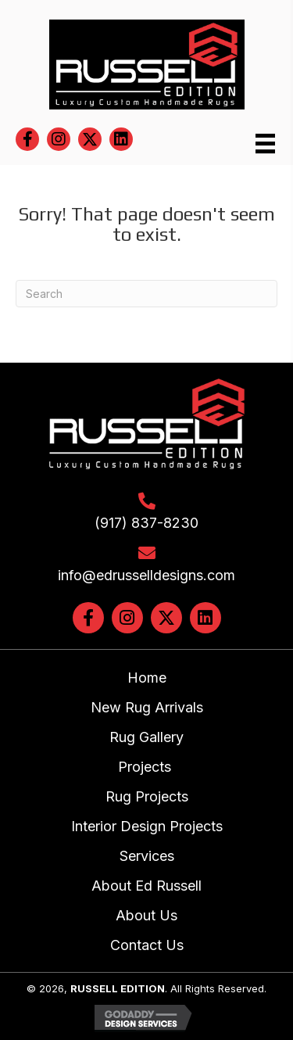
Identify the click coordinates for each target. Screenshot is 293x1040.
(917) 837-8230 (146, 523)
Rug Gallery (146, 737)
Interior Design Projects (147, 826)
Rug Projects (146, 796)
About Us (146, 915)
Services (147, 856)
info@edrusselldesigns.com (146, 575)
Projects (146, 766)
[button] (27, 139)
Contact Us (147, 945)
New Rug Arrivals (147, 707)
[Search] (146, 293)
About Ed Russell (146, 885)
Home (146, 677)
